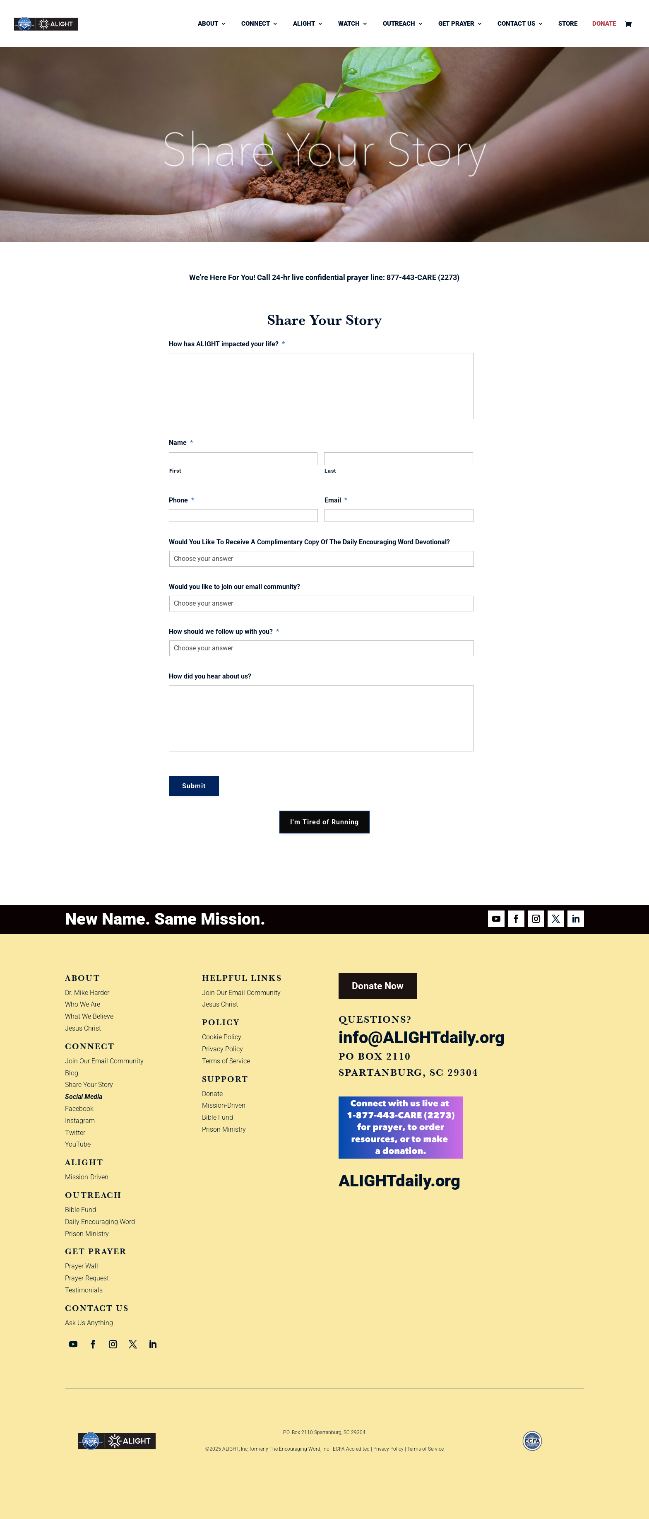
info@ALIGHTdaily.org (422, 1037)
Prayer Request (87, 1278)
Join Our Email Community (104, 1061)
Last (330, 471)
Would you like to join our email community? (234, 587)
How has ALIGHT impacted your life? (227, 344)
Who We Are (82, 1004)
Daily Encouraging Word (100, 1222)
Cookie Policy (221, 1037)
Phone (181, 500)
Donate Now (378, 986)
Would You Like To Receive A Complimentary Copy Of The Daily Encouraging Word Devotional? (309, 542)
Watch (349, 24)
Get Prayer (456, 24)
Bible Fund (80, 1210)
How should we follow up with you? (224, 631)
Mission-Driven (86, 1177)
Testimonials (84, 1290)
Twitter (75, 1133)
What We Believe (89, 1016)
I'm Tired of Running (324, 822)
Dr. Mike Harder (87, 993)
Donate (604, 24)
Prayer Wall (81, 1266)
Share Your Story (89, 1085)
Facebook (79, 1109)
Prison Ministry (87, 1234)
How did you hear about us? (210, 676)
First (175, 471)
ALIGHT (304, 24)
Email (335, 500)
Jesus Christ (83, 1028)
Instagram (80, 1121)
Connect (255, 24)
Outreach (399, 24)
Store (567, 24)
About (208, 24)
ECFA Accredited (351, 1449)
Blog (71, 1073)
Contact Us (516, 24)
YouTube (78, 1144)
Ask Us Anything (89, 1323)
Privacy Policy (222, 1049)
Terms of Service (226, 1061)
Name (181, 443)
